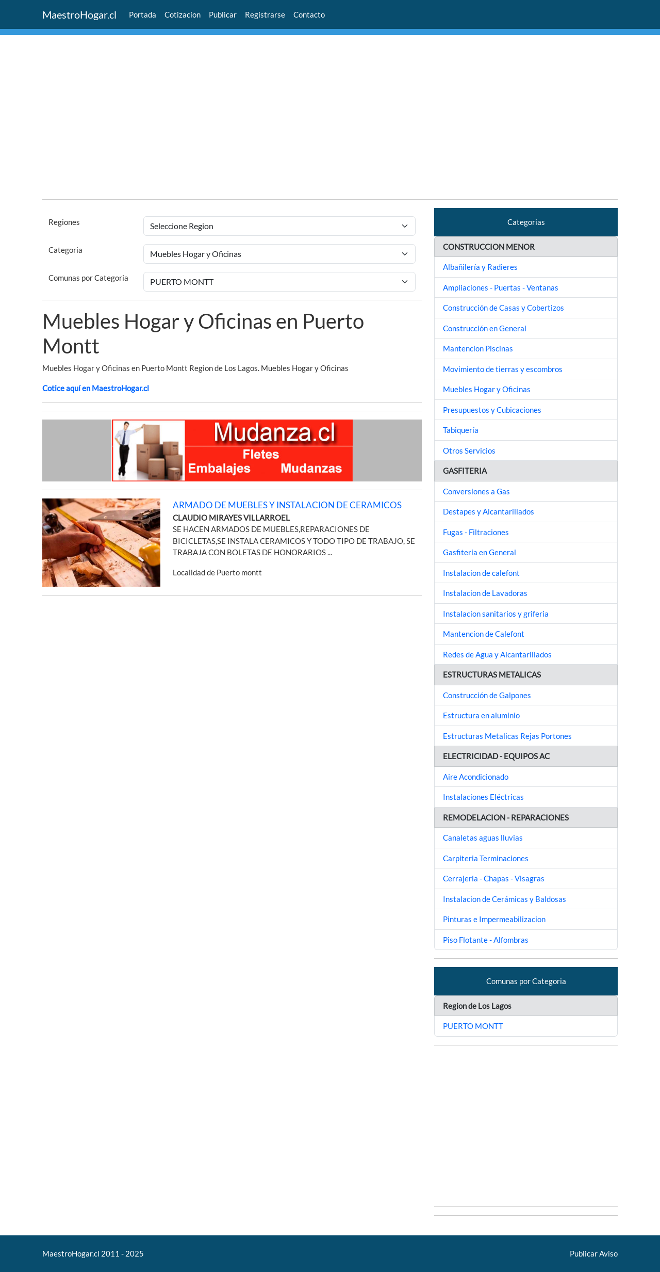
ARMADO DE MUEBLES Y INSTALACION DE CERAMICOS (287, 505)
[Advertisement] (330, 118)
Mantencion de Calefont (483, 633)
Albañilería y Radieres (480, 266)
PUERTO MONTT (473, 1026)
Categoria (65, 249)
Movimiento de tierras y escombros (503, 369)
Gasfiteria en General (479, 552)
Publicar (223, 14)
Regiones (64, 222)
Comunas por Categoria (88, 277)
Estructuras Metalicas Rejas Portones (507, 735)
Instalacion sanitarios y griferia (496, 613)
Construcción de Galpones (487, 695)
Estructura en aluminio (481, 715)
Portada (142, 14)
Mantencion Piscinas (478, 348)
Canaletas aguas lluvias (483, 837)
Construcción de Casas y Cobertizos (503, 307)
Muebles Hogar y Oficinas (487, 389)
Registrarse (265, 14)
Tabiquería (460, 429)
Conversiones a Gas (476, 491)
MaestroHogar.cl (79, 14)
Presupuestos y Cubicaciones (492, 409)
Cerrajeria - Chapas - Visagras (493, 878)
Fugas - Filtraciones (476, 532)
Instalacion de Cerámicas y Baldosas (504, 899)
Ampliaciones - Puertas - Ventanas (500, 287)
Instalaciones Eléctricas (483, 796)
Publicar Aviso (594, 1253)
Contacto (309, 14)
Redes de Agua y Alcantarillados (497, 654)
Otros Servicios (469, 450)
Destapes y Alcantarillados (488, 511)
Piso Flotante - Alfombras (486, 939)
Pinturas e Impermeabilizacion (494, 919)
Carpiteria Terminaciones (486, 858)
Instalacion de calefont (481, 572)
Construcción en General (484, 328)
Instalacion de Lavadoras (485, 593)
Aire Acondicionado (475, 776)
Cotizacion (182, 14)
